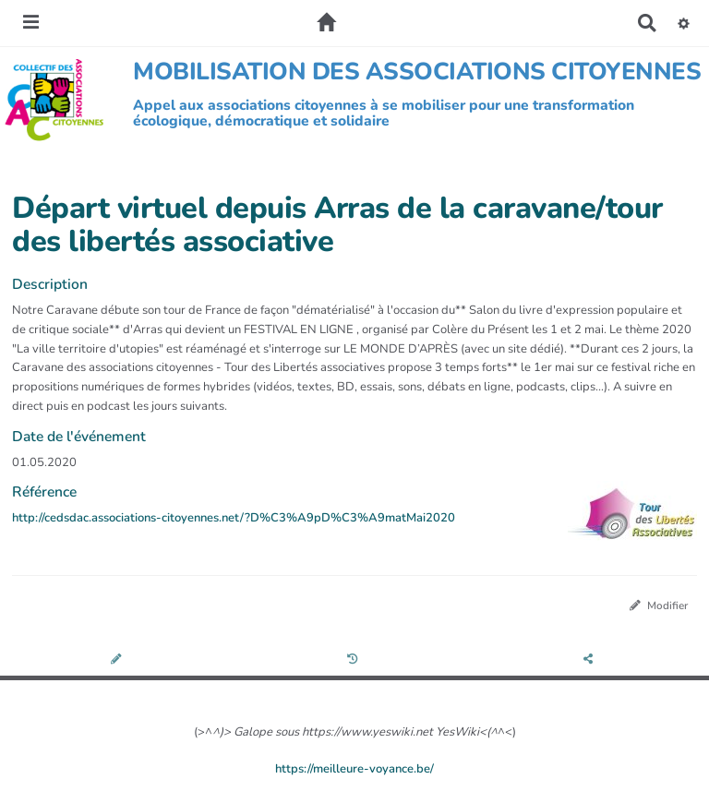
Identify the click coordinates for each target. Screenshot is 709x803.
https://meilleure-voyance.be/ (354, 769)
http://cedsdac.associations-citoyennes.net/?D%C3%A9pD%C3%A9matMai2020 (233, 517)
